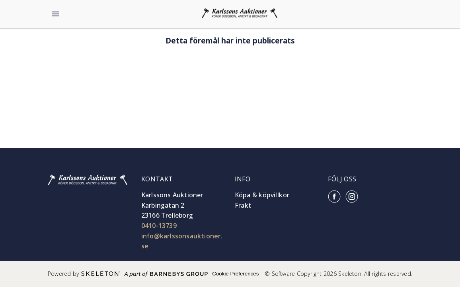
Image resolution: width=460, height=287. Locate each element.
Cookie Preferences (235, 274)
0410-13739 (159, 225)
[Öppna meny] (56, 14)
